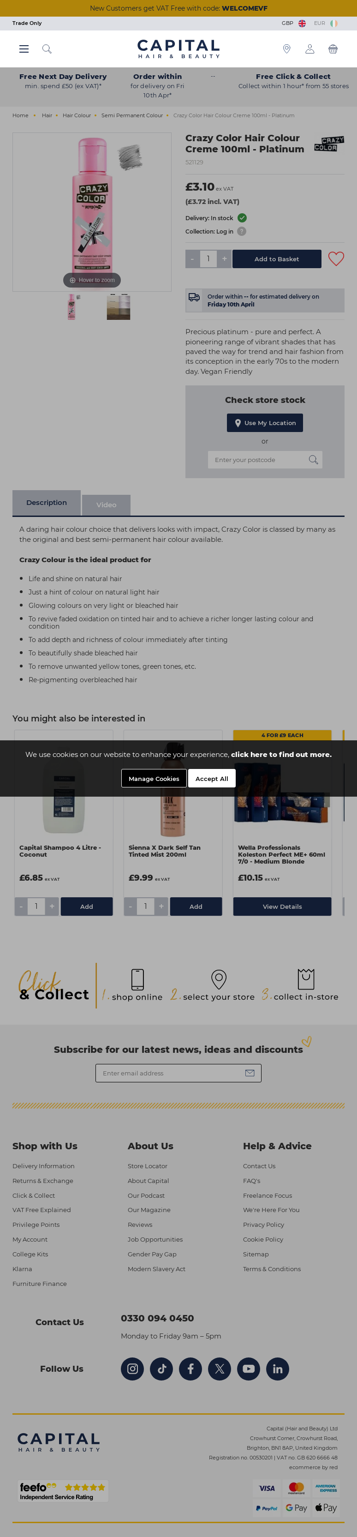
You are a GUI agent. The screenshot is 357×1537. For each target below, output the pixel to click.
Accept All (212, 778)
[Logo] (178, 48)
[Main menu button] (24, 48)
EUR (326, 23)
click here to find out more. (281, 754)
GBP (294, 23)
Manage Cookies (154, 778)
